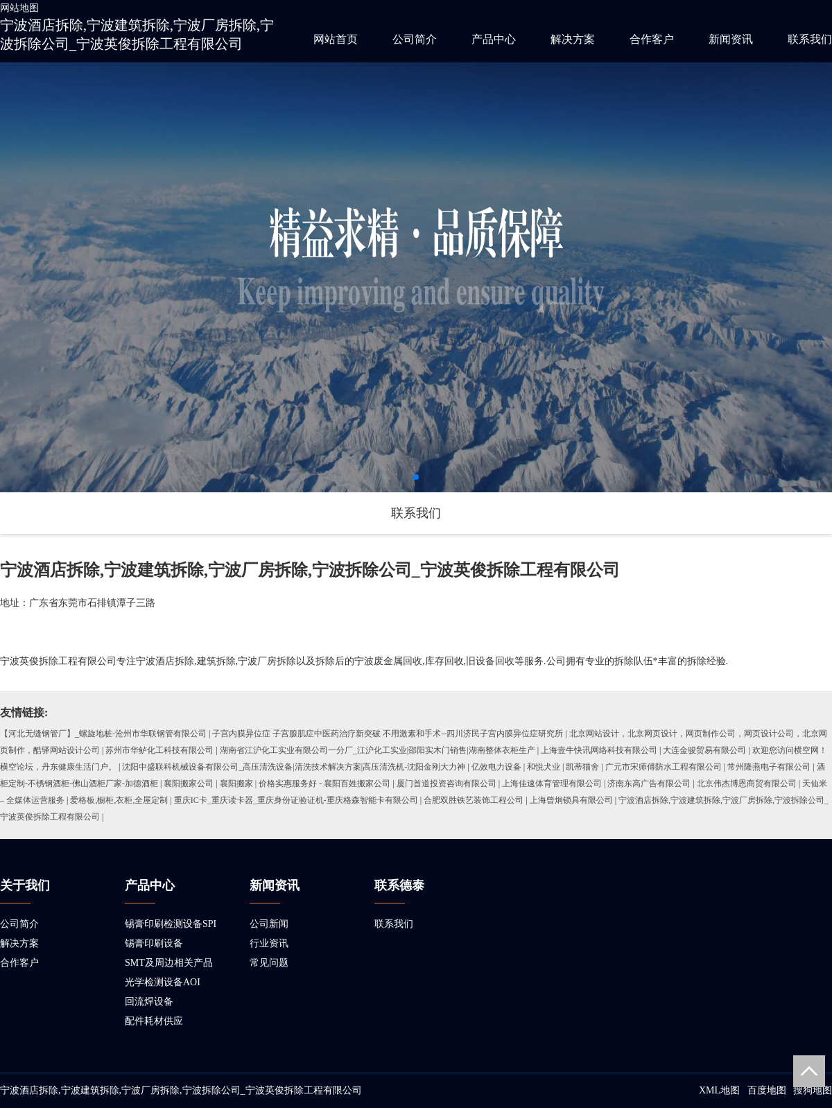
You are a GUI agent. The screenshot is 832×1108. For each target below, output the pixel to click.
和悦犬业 (543, 767)
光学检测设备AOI (162, 982)
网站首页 (335, 39)
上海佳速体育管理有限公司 (552, 783)
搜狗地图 (812, 1090)
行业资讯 (269, 943)
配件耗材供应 (154, 1021)
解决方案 (573, 39)
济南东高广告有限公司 (649, 783)
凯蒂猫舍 (582, 767)
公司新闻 (269, 924)
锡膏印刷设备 (154, 943)
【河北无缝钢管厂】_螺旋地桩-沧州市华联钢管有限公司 (103, 733)
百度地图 (766, 1090)
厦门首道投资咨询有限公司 (446, 783)
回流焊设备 (149, 1001)
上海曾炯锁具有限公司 (571, 800)
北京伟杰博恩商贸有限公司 (747, 783)
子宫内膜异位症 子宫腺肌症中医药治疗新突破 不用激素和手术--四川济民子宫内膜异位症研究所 (387, 733)
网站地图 (19, 8)
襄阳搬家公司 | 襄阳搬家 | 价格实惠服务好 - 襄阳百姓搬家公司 (277, 783)
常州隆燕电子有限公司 (769, 767)
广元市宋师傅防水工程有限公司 (663, 767)
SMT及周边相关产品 (169, 963)
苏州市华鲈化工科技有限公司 (159, 750)
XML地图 (719, 1090)
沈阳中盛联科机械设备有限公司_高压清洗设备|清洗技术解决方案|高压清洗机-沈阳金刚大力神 (293, 767)
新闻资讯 (731, 39)
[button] (416, 477)
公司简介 (414, 39)
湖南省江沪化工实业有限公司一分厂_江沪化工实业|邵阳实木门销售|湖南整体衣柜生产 (377, 750)
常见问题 (269, 963)
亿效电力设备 (496, 767)
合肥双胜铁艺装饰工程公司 (473, 800)
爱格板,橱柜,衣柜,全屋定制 (119, 800)
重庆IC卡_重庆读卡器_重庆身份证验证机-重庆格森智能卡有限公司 (296, 800)
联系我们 (810, 39)
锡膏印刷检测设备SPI (170, 924)
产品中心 (493, 39)
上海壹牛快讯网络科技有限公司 (599, 750)
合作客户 (652, 39)
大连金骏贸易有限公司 (704, 750)
